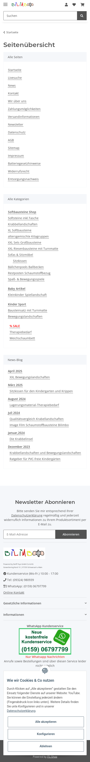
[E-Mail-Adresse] (29, 534)
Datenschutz (17, 132)
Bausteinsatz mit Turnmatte (27, 310)
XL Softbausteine (19, 230)
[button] (66, 4)
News (12, 85)
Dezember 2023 (19, 447)
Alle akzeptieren (45, 721)
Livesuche (15, 78)
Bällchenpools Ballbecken (26, 267)
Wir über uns (17, 101)
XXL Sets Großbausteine (24, 242)
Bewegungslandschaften (25, 316)
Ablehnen (46, 746)
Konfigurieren (46, 734)
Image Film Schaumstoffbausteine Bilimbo (39, 425)
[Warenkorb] (82, 4)
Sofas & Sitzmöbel (20, 255)
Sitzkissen (20, 261)
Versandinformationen (24, 117)
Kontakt (13, 93)
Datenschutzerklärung (26, 515)
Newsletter (15, 124)
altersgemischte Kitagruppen (28, 236)
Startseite (14, 70)
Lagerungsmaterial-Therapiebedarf (34, 405)
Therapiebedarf (21, 332)
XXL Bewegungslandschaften (30, 377)
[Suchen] (40, 15)
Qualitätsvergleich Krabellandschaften (37, 419)
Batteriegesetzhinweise (24, 163)
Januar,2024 (16, 433)
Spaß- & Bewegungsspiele (26, 279)
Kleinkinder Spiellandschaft (27, 295)
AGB (11, 140)
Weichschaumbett (22, 338)
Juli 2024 (14, 413)
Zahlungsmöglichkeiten (24, 109)
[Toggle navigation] (5, 2)
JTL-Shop (52, 756)
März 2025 (15, 385)
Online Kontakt (13, 592)
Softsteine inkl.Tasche (23, 218)
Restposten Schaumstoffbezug (29, 273)
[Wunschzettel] (74, 4)
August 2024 (17, 399)
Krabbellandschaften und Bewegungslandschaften (45, 453)
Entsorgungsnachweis (23, 179)
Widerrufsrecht (18, 171)
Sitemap (13, 148)
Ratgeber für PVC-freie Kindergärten (35, 459)
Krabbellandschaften (22, 224)
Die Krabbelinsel (21, 439)
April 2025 (15, 371)
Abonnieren (71, 534)
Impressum (16, 156)
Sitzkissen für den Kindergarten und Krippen (41, 391)
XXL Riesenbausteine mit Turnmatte (33, 249)
